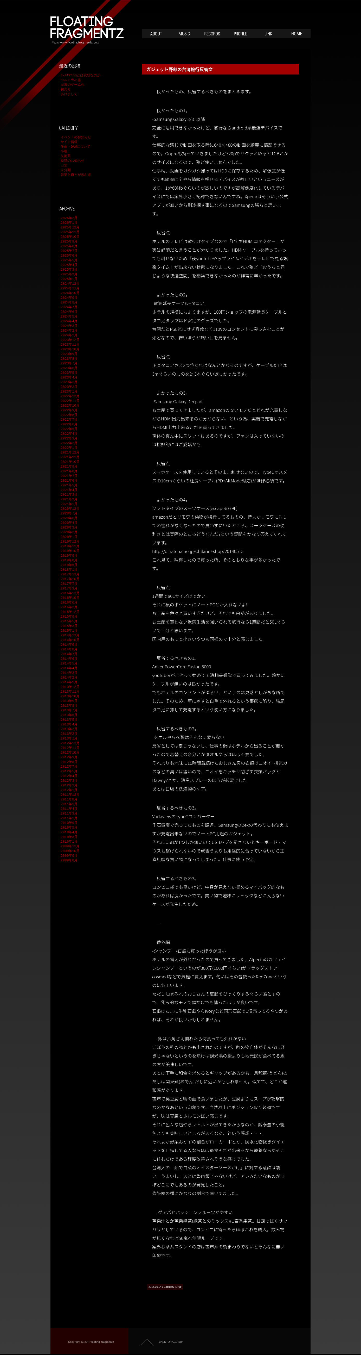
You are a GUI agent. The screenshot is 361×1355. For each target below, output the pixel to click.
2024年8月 (69, 302)
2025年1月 (69, 279)
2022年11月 (70, 401)
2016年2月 (69, 607)
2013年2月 (69, 734)
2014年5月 (69, 663)
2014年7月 (69, 654)
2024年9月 (69, 298)
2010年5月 (69, 827)
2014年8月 (69, 649)
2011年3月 (69, 813)
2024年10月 (70, 293)
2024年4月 (69, 321)
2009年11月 (70, 846)
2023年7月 (69, 363)
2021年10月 (70, 462)
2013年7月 (69, 710)
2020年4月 (69, 523)
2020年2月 (69, 532)
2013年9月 (69, 701)
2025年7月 (69, 251)
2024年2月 (69, 330)
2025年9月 (69, 241)
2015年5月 (69, 621)
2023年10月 (70, 349)
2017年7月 (69, 584)
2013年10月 (70, 696)
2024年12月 (70, 284)
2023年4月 (69, 377)
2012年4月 (69, 776)
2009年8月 (69, 860)
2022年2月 (69, 443)
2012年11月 (70, 748)
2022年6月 (69, 424)
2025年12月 (70, 227)
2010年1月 (69, 842)
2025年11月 (70, 232)
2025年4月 (69, 265)
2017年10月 (70, 579)
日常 (64, 165)
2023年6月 (69, 368)
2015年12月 (70, 612)
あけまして (69, 94)
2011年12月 (70, 795)
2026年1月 (69, 223)
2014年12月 (70, 635)
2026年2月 (69, 218)
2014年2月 (69, 677)
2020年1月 (69, 537)
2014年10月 (70, 640)
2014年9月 (69, 645)
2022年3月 (69, 438)
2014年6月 (69, 659)
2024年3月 (69, 326)
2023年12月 (70, 340)
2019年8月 (69, 560)
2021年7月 (69, 476)
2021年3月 (69, 495)
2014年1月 (69, 682)
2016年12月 (70, 593)
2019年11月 (70, 546)
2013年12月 (70, 687)
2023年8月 (69, 359)
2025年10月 (70, 237)
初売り (66, 89)
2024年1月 (69, 335)
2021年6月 (69, 480)
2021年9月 (69, 466)
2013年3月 (69, 729)
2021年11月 (70, 457)
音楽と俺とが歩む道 (76, 175)
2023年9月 (69, 354)
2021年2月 (69, 499)
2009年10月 (70, 851)
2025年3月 (69, 270)
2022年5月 (69, 429)
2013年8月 (69, 706)
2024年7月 (69, 307)
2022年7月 (69, 420)
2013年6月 (69, 715)
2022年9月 (69, 410)
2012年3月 (69, 781)
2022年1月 (69, 448)
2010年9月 (69, 823)
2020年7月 (69, 513)
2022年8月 (69, 415)
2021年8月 (69, 471)
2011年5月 (69, 804)
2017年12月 (70, 574)
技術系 (66, 156)
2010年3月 (69, 837)
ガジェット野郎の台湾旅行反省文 (179, 69)
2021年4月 (69, 490)
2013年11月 (70, 691)
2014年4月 (69, 668)
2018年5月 (69, 565)
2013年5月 (69, 720)
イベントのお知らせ (76, 137)
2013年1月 (69, 738)
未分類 (66, 170)
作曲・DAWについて (75, 147)
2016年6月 (69, 602)
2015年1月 (69, 631)
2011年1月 (69, 818)
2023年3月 (69, 382)
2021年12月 (70, 452)
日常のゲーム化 (72, 85)
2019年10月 (70, 551)
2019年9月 (69, 556)
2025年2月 (69, 274)
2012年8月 (69, 762)
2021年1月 (69, 504)
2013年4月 (69, 724)
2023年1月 (69, 391)
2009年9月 (69, 856)
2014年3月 (69, 673)
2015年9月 (69, 616)
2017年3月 (69, 588)
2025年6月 (69, 255)
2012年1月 (69, 790)
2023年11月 (70, 345)
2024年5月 (69, 316)
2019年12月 (70, 541)
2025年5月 (69, 260)
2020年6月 (69, 518)
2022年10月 (70, 405)
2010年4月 (69, 832)
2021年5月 (69, 485)
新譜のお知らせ (72, 161)
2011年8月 (69, 799)
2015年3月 (69, 626)
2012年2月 (69, 785)
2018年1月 (69, 570)
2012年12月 (70, 743)
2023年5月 (69, 373)
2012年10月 (70, 752)
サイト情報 (69, 142)
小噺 (179, 1286)
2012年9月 (69, 757)
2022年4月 (69, 434)
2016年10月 (70, 598)
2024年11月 (70, 288)
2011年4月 (69, 809)
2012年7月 (69, 766)
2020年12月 (70, 509)
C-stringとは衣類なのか (80, 75)
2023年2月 (69, 387)
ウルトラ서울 (71, 80)
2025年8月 (69, 246)
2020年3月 (69, 527)
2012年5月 (69, 771)
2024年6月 (69, 312)
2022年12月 (70, 396)
